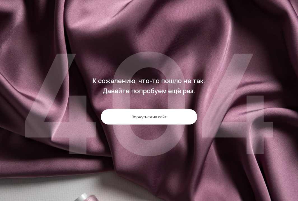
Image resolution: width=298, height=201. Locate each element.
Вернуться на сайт (149, 116)
